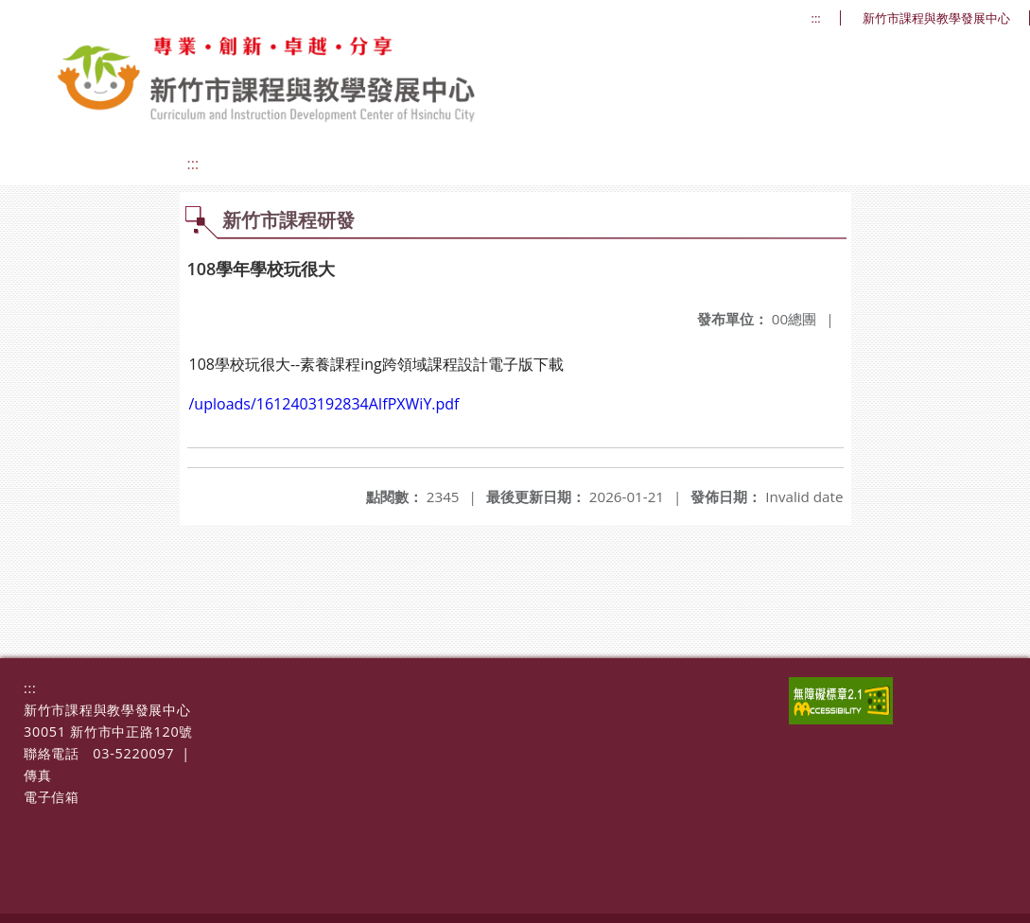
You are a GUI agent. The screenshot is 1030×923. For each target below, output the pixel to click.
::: (816, 18)
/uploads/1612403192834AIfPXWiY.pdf (324, 403)
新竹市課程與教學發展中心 (936, 18)
